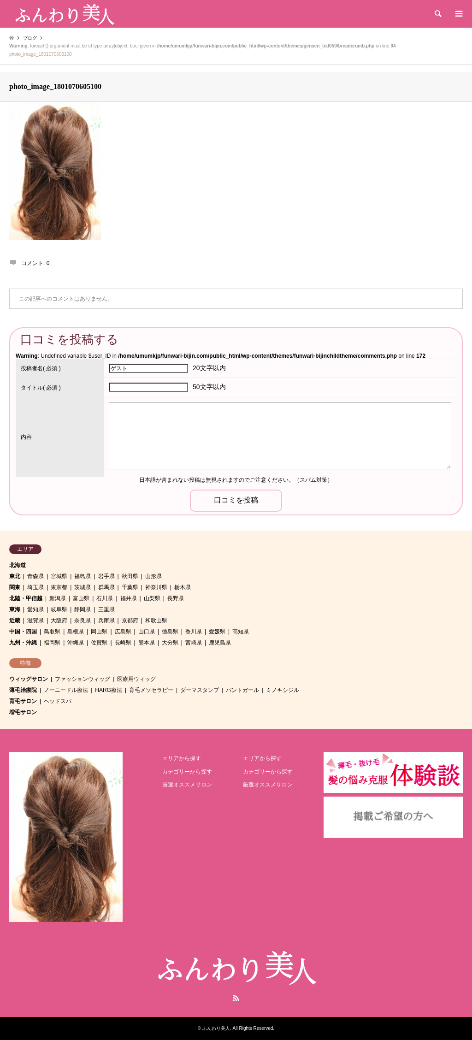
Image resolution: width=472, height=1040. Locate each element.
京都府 (130, 620)
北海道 (17, 565)
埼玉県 (35, 587)
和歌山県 (156, 620)
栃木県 (182, 587)
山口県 (146, 631)
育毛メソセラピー (151, 690)
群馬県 (106, 587)
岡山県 (99, 631)
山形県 (153, 576)
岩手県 (106, 576)
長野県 (175, 598)
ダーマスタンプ (199, 690)
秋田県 (130, 576)
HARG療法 (108, 690)
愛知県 (35, 609)
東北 (14, 576)
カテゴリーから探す (187, 771)
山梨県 (152, 598)
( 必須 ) (41, 368)
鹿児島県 (220, 642)
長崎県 (123, 642)
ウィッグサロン (28, 679)
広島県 (123, 631)
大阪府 (59, 620)
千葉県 (130, 587)
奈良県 (82, 620)
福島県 (82, 576)
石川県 (104, 598)
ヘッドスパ (57, 701)
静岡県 (82, 609)
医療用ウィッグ (136, 679)
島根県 (75, 631)
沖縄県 (75, 642)
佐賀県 (99, 642)
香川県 (193, 631)
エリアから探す (181, 758)
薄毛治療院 (23, 690)
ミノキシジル (282, 690)
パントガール (242, 690)
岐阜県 (59, 609)
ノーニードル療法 (66, 690)
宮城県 (59, 576)
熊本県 (146, 642)
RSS (236, 998)
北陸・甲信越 (25, 598)
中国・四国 (23, 631)
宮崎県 (193, 642)
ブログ (30, 38)
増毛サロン (23, 712)
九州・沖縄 (23, 642)
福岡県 (52, 642)
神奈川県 (156, 587)
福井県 (128, 598)
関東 (14, 587)
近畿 (14, 620)
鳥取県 (52, 631)
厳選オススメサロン (187, 784)
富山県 (81, 598)
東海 (14, 609)
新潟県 (57, 598)
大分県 (170, 642)
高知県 (240, 631)
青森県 (35, 576)
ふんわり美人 (216, 1028)
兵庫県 (106, 620)
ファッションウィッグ (82, 679)
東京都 (59, 587)
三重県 (106, 609)
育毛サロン (23, 701)
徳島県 (170, 631)
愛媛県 (217, 631)
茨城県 (82, 587)
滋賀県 (35, 620)
